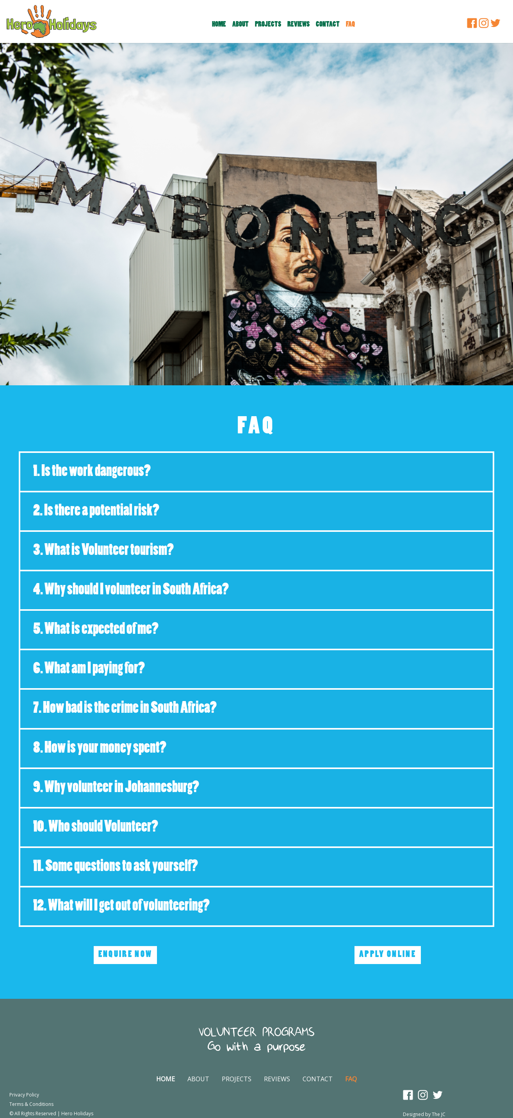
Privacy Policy (24, 1094)
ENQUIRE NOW (125, 954)
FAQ (351, 1079)
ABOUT (198, 1079)
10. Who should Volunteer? (95, 827)
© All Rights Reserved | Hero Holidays (51, 1113)
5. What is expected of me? (96, 629)
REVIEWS (277, 1079)
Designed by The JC (424, 1114)
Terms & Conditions (31, 1104)
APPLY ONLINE (387, 954)
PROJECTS (236, 1079)
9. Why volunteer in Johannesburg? (116, 788)
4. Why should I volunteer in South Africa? (131, 590)
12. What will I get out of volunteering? (121, 906)
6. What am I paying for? (89, 669)
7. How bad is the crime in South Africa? (125, 708)
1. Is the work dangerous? (92, 471)
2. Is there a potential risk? (96, 511)
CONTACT (318, 1079)
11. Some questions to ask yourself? (115, 867)
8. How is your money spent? (99, 748)
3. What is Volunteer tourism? (103, 550)
